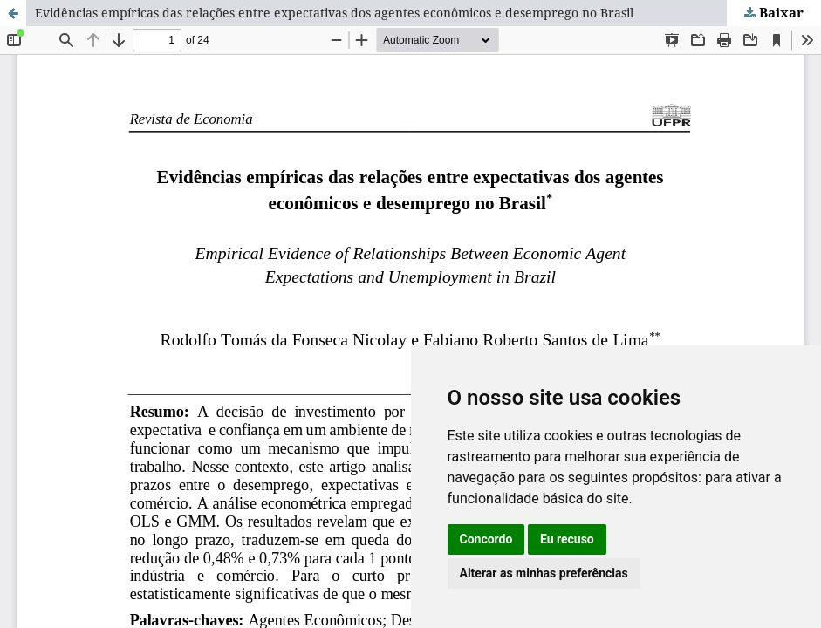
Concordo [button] (486, 539)
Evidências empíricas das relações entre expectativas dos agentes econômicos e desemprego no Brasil (334, 12)
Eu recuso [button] (567, 539)
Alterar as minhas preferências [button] (544, 573)
